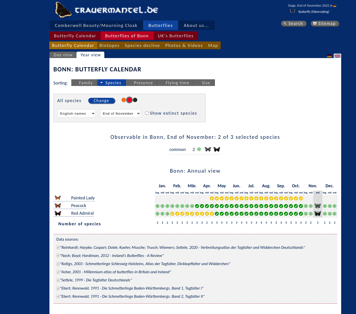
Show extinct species (173, 113)
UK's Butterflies (176, 36)
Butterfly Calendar (75, 36)
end (167, 192)
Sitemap (327, 23)
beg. (157, 192)
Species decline (142, 45)
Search (296, 23)
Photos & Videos (184, 45)
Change (101, 100)
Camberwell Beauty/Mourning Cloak (96, 25)
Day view (63, 55)
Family (86, 82)
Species (113, 82)
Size (206, 82)
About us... (196, 25)
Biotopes (109, 45)
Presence (143, 82)
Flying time (177, 82)
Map (213, 45)
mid (162, 192)
